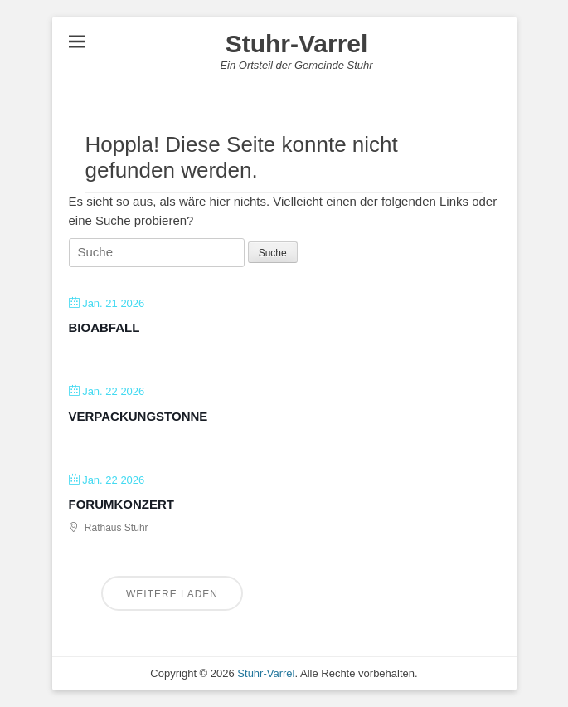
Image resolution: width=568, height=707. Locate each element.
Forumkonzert (122, 504)
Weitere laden (172, 594)
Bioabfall (104, 327)
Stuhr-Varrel (297, 43)
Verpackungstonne (138, 416)
